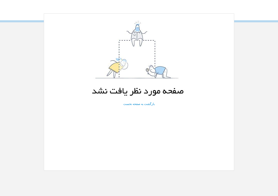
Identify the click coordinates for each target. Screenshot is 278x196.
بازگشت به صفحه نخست (139, 104)
